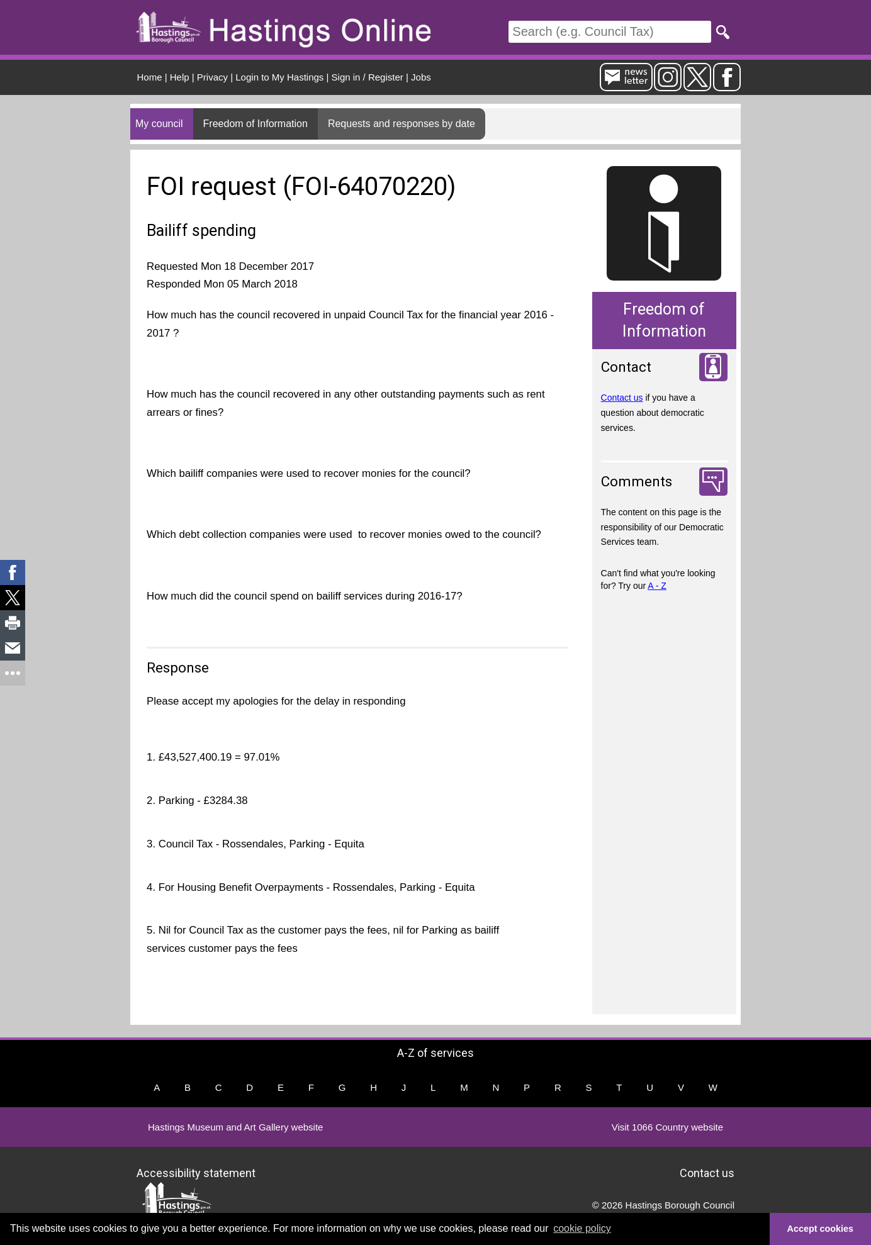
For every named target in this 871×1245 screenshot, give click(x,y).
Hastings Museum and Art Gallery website (235, 1127)
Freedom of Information (255, 123)
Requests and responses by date (401, 123)
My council (159, 123)
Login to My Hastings (279, 77)
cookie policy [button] (582, 1228)
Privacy (212, 77)
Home (149, 77)
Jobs (421, 77)
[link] (12, 572)
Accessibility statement (196, 1172)
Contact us (622, 398)
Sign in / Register (367, 77)
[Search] (610, 32)
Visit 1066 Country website (667, 1127)
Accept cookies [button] (820, 1229)
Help (179, 77)
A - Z (657, 586)
